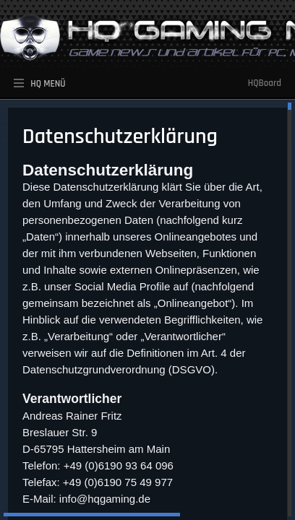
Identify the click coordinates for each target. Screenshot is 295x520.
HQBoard (264, 83)
